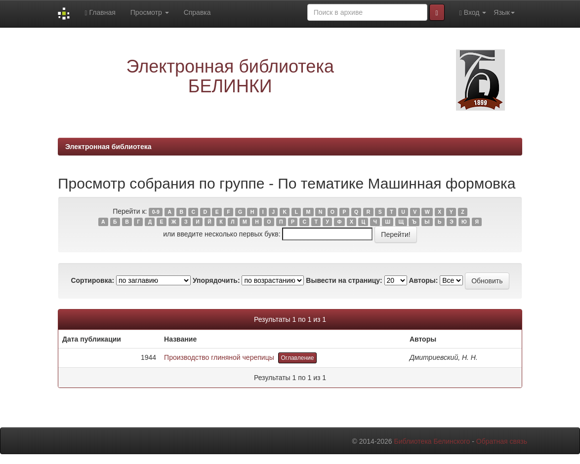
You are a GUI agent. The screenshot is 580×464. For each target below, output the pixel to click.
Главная (99, 12)
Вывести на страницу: (344, 280)
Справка (197, 12)
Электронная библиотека (108, 147)
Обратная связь (501, 441)
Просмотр (149, 12)
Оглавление (297, 357)
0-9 (156, 212)
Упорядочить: (216, 280)
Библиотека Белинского (432, 441)
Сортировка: (92, 280)
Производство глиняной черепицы (219, 357)
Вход (473, 12)
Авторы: (423, 280)
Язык (504, 12)
